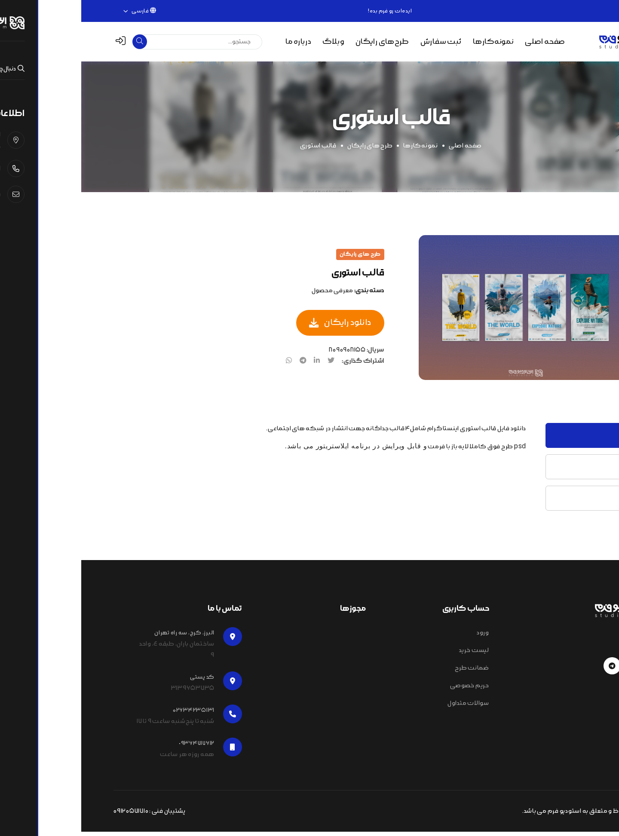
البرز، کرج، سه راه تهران (103, 637)
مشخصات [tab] (562, 470)
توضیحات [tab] (563, 439)
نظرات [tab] (567, 502)
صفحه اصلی (464, 42)
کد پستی (121, 681)
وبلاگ (252, 42)
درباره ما (217, 42)
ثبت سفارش (359, 42)
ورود (401, 637)
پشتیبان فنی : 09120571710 (68, 815)
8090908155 (266, 354)
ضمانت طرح (391, 672)
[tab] (571, 254)
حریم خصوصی (388, 690)
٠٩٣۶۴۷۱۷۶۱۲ (115, 747)
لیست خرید (393, 654)
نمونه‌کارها (412, 42)
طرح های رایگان (289, 150)
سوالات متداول (387, 707)
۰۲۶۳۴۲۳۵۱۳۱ (562, 11)
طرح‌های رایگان (301, 42)
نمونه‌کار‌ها (339, 150)
